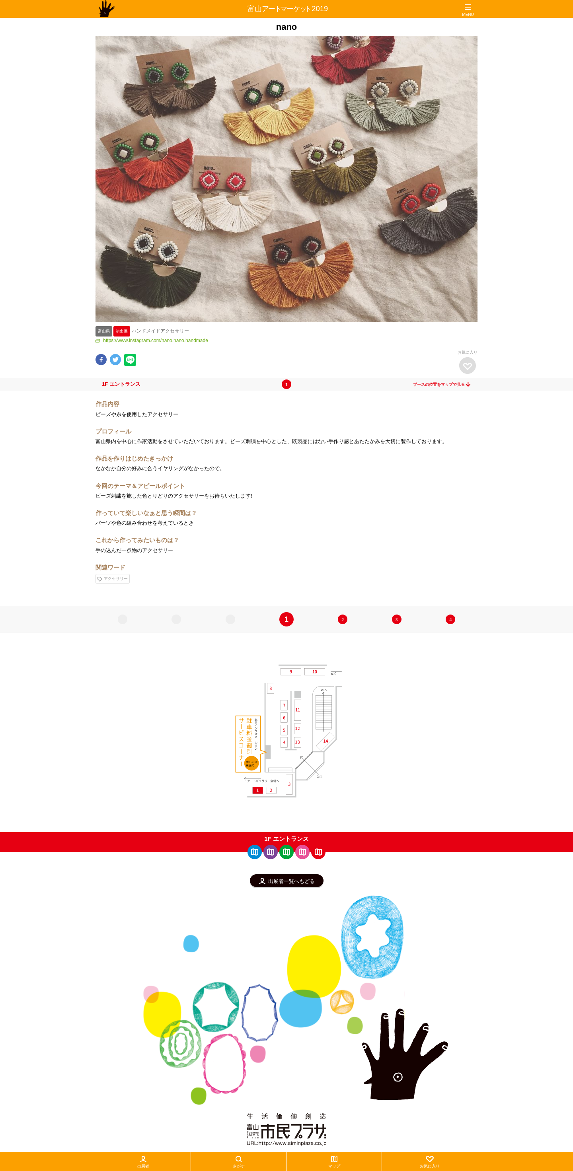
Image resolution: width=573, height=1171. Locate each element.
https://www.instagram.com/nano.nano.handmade (152, 340)
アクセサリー (112, 578)
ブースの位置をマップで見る (442, 384)
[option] (286, 179)
